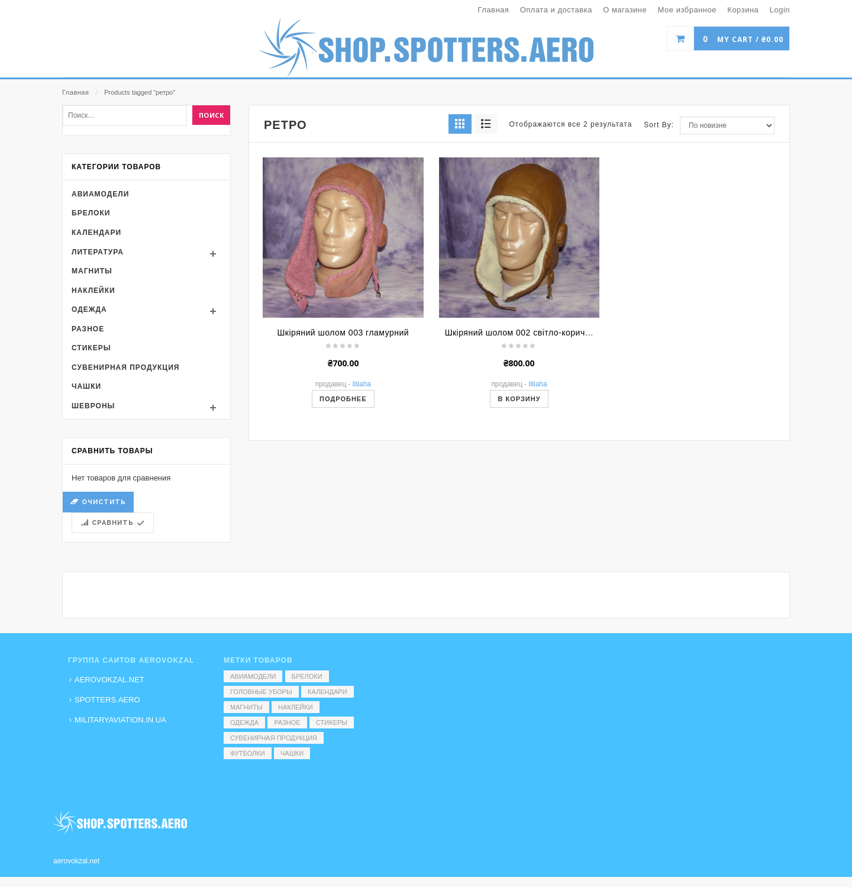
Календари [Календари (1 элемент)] (327, 691)
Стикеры (91, 460)
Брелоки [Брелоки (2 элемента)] (307, 676)
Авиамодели (100, 306)
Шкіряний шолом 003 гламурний (343, 444)
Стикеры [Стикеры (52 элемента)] (331, 722)
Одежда (89, 421)
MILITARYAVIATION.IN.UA (120, 719)
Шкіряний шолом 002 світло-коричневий (527, 444)
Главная (75, 92)
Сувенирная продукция (125, 479)
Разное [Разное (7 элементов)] (287, 722)
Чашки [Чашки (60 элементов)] (292, 753)
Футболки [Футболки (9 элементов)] (247, 753)
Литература (98, 364)
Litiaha (362, 496)
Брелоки (91, 325)
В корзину (519, 510)
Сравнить (113, 634)
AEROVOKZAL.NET (109, 679)
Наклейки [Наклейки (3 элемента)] (295, 707)
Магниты (92, 383)
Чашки (86, 499)
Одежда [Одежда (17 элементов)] (244, 722)
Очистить (104, 614)
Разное (88, 441)
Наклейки (93, 402)
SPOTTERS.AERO (107, 699)
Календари (96, 344)
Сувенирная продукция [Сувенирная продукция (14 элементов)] (273, 737)
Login (780, 9)
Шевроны (93, 518)
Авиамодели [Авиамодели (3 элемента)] (253, 676)
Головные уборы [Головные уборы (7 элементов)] (261, 691)
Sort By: (659, 237)
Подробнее (343, 510)
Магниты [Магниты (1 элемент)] (246, 707)
